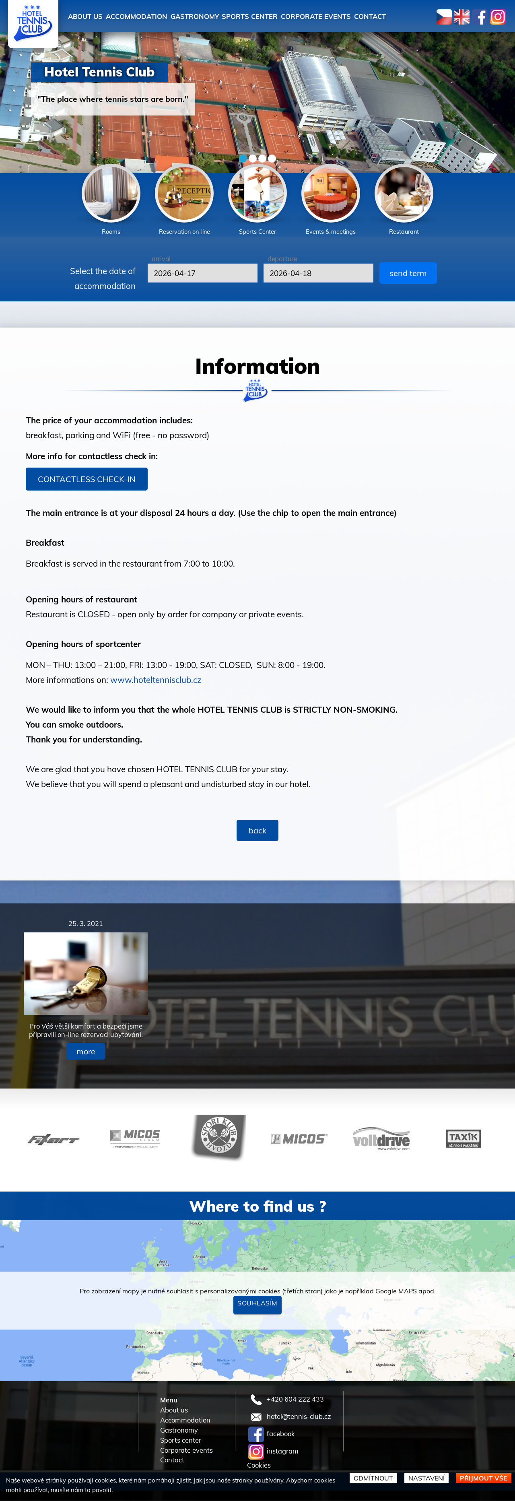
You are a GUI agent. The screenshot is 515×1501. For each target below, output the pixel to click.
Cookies (259, 1466)
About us (88, 16)
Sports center (271, 16)
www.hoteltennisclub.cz (156, 680)
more (85, 1052)
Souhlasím (257, 1303)
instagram (273, 1451)
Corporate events (345, 16)
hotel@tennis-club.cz (289, 1417)
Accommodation (145, 16)
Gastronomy (210, 16)
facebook (271, 1434)
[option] (111, 201)
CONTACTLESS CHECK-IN (87, 479)
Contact (405, 16)
